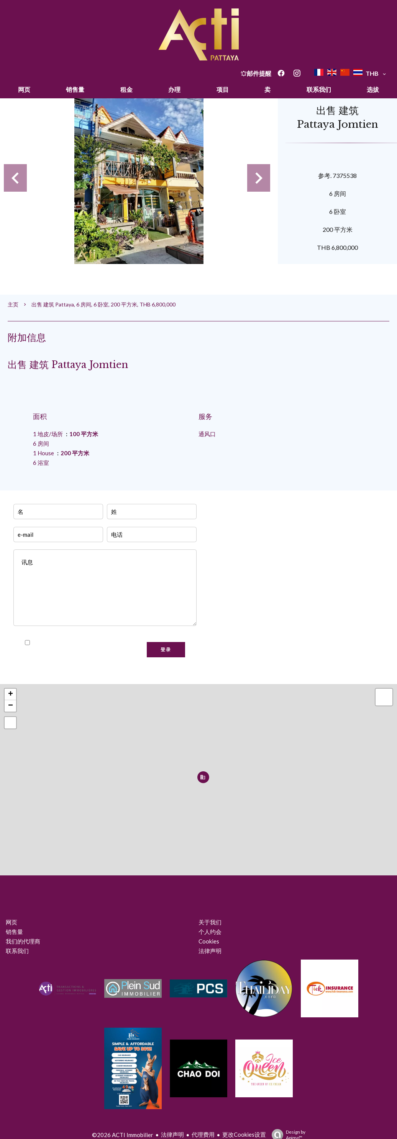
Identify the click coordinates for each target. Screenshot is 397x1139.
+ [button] (10, 694)
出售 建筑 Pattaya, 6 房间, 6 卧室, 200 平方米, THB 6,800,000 (103, 304)
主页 (13, 304)
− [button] (10, 706)
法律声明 (172, 1134)
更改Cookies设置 (244, 1134)
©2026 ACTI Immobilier (122, 1134)
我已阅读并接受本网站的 (77, 642)
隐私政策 (108, 642)
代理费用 (203, 1134)
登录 (166, 649)
